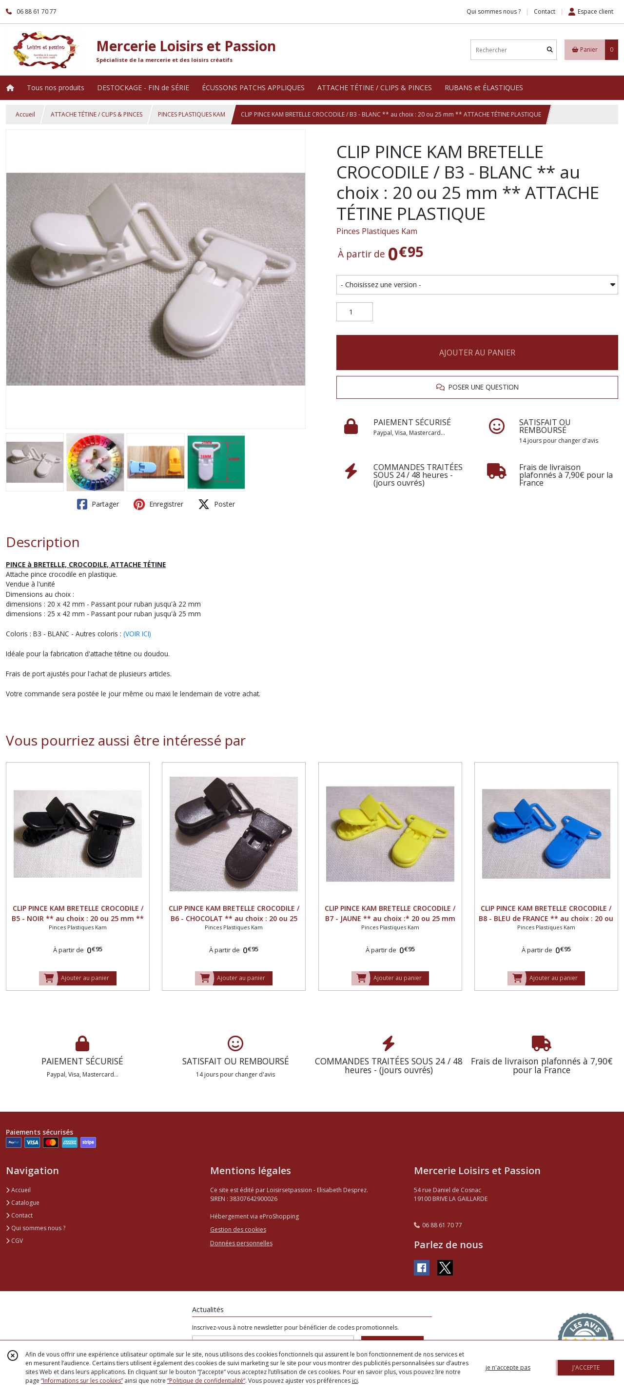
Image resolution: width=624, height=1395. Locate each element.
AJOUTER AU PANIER (477, 352)
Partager (98, 504)
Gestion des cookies (238, 1229)
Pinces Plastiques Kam (376, 231)
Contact (544, 11)
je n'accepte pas (508, 1367)
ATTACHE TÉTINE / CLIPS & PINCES (96, 114)
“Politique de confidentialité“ (206, 1380)
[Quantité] (354, 312)
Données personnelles (241, 1243)
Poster (216, 504)
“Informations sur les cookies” (82, 1380)
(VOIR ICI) (137, 633)
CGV (14, 1241)
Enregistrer (158, 504)
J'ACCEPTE (586, 1367)
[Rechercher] (550, 49)
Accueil (25, 114)
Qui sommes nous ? (35, 1228)
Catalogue (22, 1203)
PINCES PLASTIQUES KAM (191, 114)
